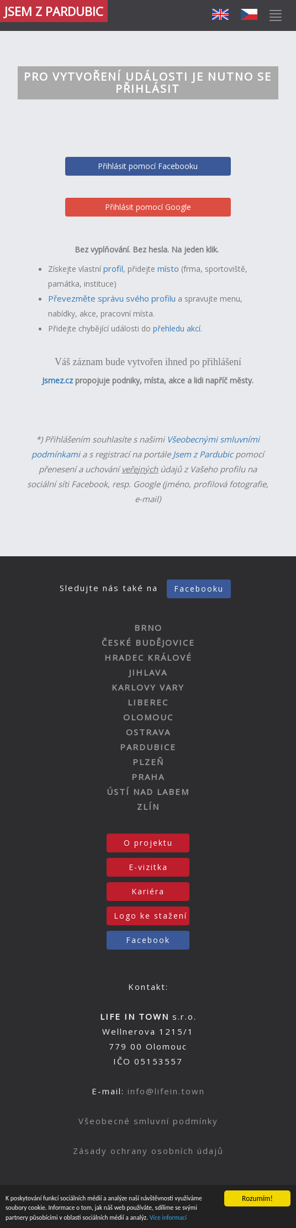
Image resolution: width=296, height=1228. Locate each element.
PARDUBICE (148, 746)
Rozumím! (257, 1193)
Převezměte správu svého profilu (112, 298)
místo (168, 268)
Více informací (246, 1216)
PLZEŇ (148, 761)
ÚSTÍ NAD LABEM (148, 791)
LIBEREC (148, 702)
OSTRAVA (148, 731)
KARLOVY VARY (148, 687)
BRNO (148, 627)
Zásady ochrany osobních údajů (148, 1150)
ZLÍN (148, 806)
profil (113, 268)
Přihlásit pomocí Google (148, 207)
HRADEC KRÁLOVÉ (148, 657)
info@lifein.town (166, 1091)
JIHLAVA (148, 672)
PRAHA (148, 776)
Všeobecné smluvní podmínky (148, 1120)
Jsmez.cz (57, 380)
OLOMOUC (148, 717)
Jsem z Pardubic (203, 454)
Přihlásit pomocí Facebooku (148, 166)
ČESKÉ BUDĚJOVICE (148, 642)
